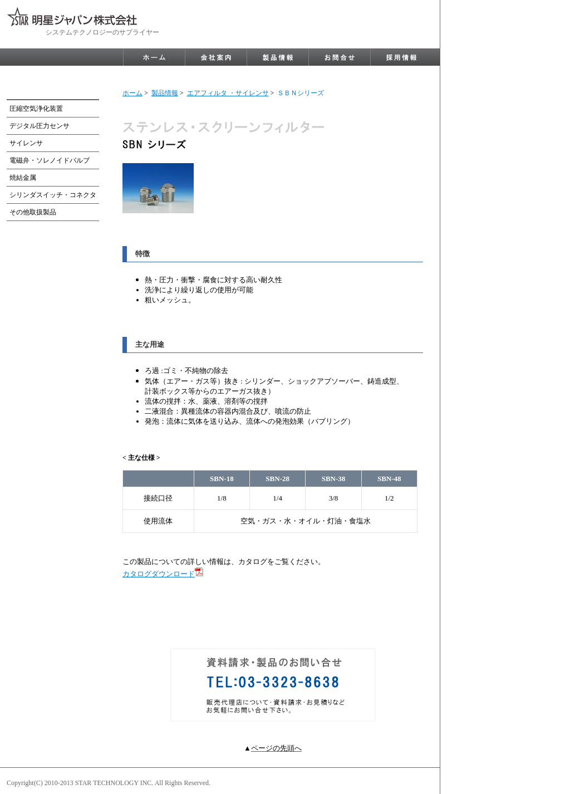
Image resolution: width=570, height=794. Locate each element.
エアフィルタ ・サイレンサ (228, 93)
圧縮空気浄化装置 (36, 108)
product (277, 57)
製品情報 (164, 93)
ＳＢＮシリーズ (300, 93)
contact (339, 57)
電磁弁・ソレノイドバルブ (49, 160)
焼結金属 (22, 178)
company (216, 57)
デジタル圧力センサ (39, 126)
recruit (401, 57)
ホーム (132, 93)
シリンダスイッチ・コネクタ (52, 195)
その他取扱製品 (32, 212)
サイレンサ (26, 143)
